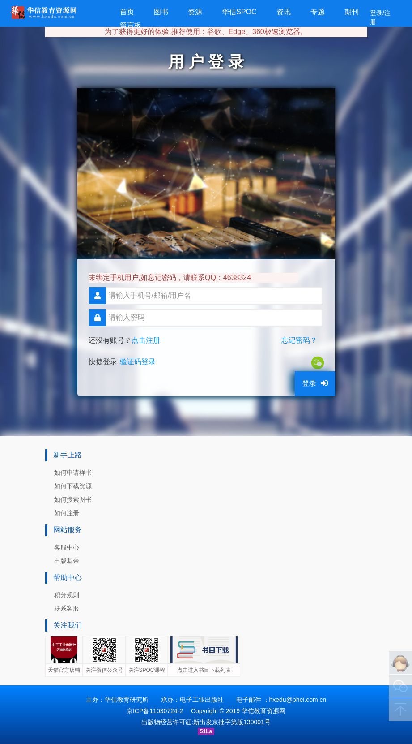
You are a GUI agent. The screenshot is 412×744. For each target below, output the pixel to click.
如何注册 (66, 512)
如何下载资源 (73, 486)
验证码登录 (138, 362)
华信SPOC (239, 12)
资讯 (283, 12)
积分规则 (66, 594)
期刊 (351, 12)
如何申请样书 (73, 472)
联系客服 (66, 608)
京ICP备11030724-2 (155, 710)
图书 (161, 12)
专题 (317, 12)
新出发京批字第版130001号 (232, 722)
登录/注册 (380, 17)
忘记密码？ (299, 340)
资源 (195, 12)
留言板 (130, 25)
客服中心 (66, 547)
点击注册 (146, 340)
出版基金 (66, 560)
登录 (314, 383)
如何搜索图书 (73, 499)
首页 (127, 12)
